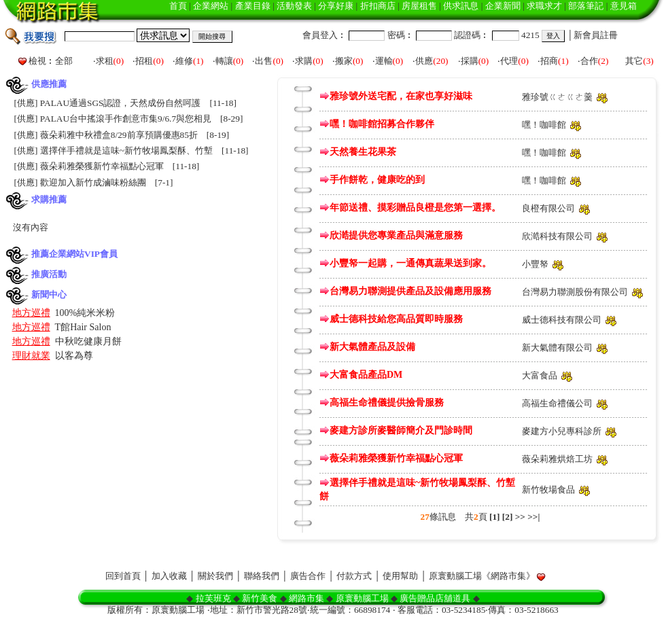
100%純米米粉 (85, 313)
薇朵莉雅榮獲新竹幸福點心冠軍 (102, 166)
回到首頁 (123, 576)
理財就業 (31, 356)
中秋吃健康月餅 (88, 341)
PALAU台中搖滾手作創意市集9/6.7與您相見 (125, 118)
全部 (64, 61)
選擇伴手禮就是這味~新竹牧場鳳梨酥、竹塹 (126, 150)
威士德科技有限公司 (561, 320)
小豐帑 (535, 264)
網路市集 (306, 598)
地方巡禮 (31, 313)
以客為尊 (74, 356)
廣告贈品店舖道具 (435, 598)
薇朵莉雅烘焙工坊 (557, 459)
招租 (144, 61)
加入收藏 (169, 576)
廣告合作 (308, 576)
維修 (184, 61)
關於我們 (215, 576)
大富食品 (539, 375)
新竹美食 (259, 598)
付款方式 (354, 576)
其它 (634, 61)
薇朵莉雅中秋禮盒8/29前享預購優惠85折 (119, 135)
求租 (104, 61)
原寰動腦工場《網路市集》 (482, 576)
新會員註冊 (596, 35)
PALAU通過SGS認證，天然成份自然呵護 (120, 103)
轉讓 (224, 61)
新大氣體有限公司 (557, 347)
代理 (509, 61)
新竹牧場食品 (548, 489)
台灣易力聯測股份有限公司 (575, 292)
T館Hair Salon (83, 327)
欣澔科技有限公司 (557, 236)
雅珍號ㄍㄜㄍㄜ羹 (557, 97)
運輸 (384, 61)
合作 (589, 61)
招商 (549, 61)
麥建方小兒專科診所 (561, 431)
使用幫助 (400, 576)
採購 (469, 61)
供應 (424, 61)
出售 (264, 61)
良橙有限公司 (548, 208)
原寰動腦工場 (362, 598)
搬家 (344, 61)
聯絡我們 (261, 576)
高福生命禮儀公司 (557, 403)
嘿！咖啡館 (544, 125)
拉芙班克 (213, 598)
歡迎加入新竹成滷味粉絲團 (93, 182)
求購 (304, 61)
